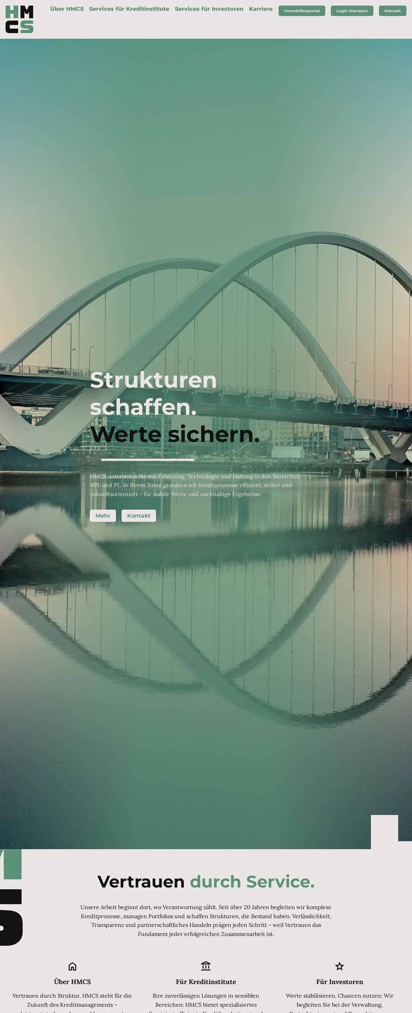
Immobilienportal (302, 10)
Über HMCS (67, 9)
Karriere (261, 9)
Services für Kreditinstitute (129, 9)
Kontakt (138, 516)
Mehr (102, 516)
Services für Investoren (209, 9)
